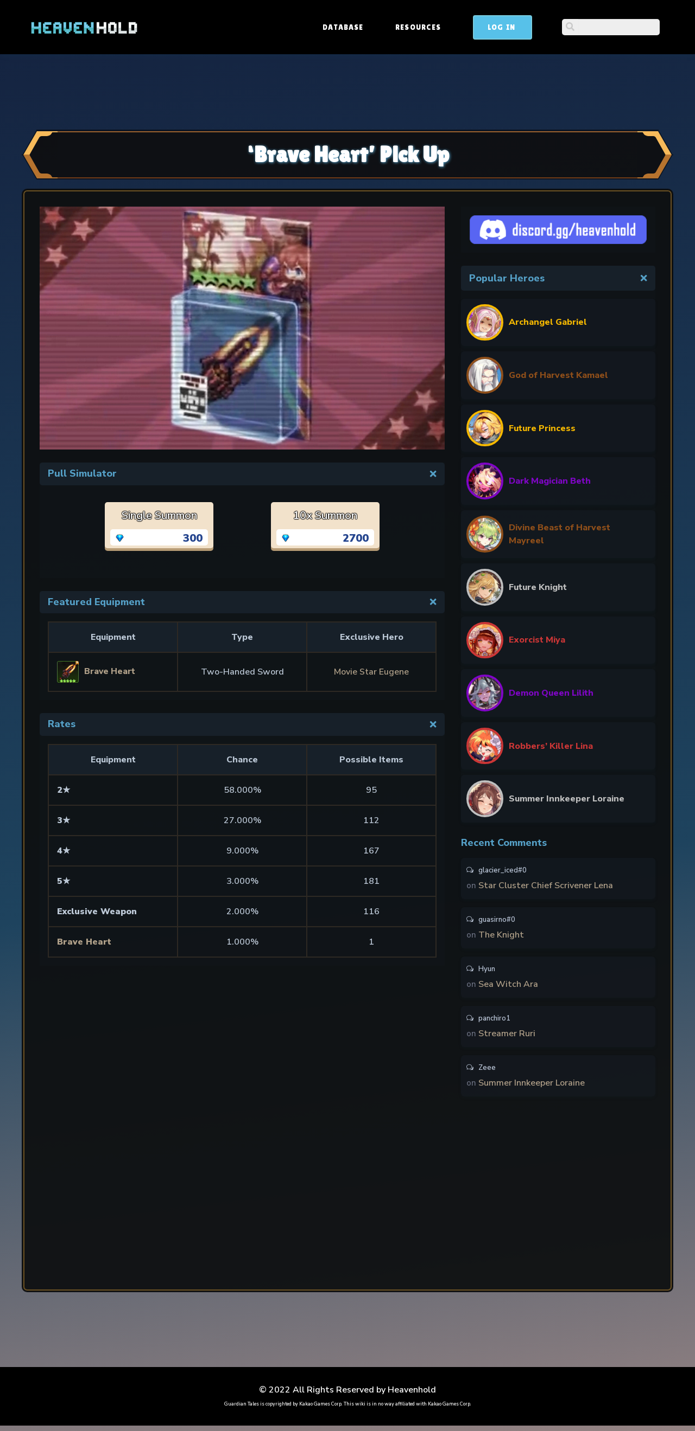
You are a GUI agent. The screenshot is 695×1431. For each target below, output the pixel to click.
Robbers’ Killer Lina (551, 746)
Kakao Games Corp (320, 1409)
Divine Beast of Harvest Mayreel (559, 534)
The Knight (501, 936)
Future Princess (542, 428)
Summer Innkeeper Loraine (566, 799)
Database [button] (425, 27)
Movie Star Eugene (371, 672)
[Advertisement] (347, 90)
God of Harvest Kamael (558, 375)
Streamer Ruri (506, 1037)
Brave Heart (84, 942)
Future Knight (538, 587)
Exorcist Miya (537, 640)
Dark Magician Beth (550, 481)
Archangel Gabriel (548, 322)
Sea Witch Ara (508, 987)
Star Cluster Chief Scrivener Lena (545, 886)
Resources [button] (501, 27)
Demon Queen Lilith (551, 693)
